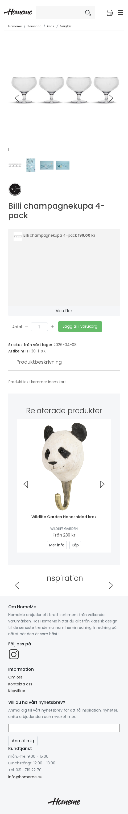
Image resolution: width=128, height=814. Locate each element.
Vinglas (65, 26)
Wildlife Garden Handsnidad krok (64, 516)
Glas (50, 26)
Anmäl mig (23, 741)
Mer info (56, 545)
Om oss (15, 677)
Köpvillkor (16, 690)
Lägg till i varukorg (80, 326)
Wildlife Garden (64, 528)
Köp (75, 545)
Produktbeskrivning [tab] (39, 362)
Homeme (15, 26)
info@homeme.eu (25, 777)
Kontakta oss (20, 684)
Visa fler (64, 311)
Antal (17, 326)
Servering (34, 26)
